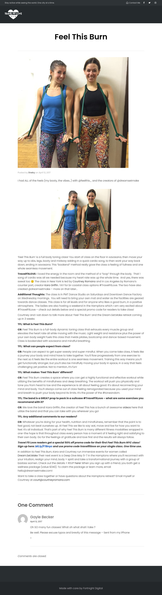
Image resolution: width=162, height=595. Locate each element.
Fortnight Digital (93, 588)
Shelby (31, 172)
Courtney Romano (84, 281)
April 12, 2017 (36, 521)
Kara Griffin (51, 285)
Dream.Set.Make (28, 455)
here (77, 463)
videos (127, 407)
